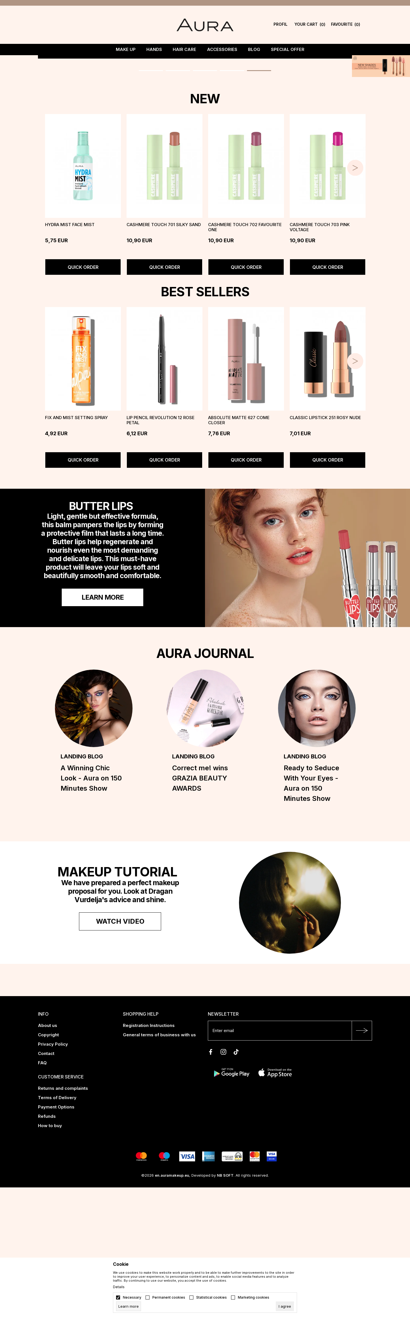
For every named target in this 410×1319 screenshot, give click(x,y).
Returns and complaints (63, 1220)
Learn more (103, 729)
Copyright (48, 1166)
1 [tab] (148, 195)
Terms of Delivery (57, 1229)
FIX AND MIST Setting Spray (76, 549)
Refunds (47, 1248)
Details (119, 1287)
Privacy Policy (53, 1175)
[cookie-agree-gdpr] (285, 1306)
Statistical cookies (211, 1297)
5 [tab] (262, 195)
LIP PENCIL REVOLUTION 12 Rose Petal (161, 552)
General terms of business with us (159, 1166)
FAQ (42, 1194)
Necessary (132, 1297)
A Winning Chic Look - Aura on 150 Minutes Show (91, 909)
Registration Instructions (149, 1157)
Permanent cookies (168, 1297)
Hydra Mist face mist (70, 356)
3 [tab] (205, 195)
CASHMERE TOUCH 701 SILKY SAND (164, 356)
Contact (46, 1185)
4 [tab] (234, 195)
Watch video (120, 1053)
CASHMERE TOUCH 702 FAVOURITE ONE (245, 358)
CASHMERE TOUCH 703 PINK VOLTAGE (320, 358)
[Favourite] (345, 24)
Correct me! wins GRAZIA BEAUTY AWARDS (200, 909)
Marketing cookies (253, 1297)
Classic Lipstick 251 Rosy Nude (325, 549)
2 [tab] (176, 195)
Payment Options (56, 1238)
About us (47, 1157)
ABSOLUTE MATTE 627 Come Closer (239, 552)
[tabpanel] (205, 131)
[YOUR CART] (309, 24)
